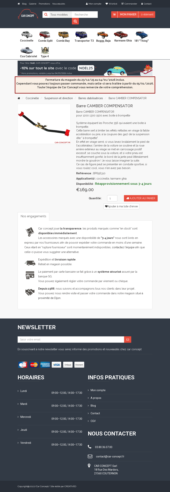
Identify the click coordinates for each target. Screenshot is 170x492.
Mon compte (93, 3)
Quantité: (95, 198)
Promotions (44, 3)
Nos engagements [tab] (33, 216)
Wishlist (111, 3)
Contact (146, 3)
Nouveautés (58, 3)
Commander (129, 3)
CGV (92, 421)
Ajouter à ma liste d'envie (121, 206)
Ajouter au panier (140, 198)
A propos (94, 397)
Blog (24, 3)
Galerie (32, 3)
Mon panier (128, 14)
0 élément (147, 14)
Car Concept (42, 486)
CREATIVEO (70, 486)
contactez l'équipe (123, 247)
